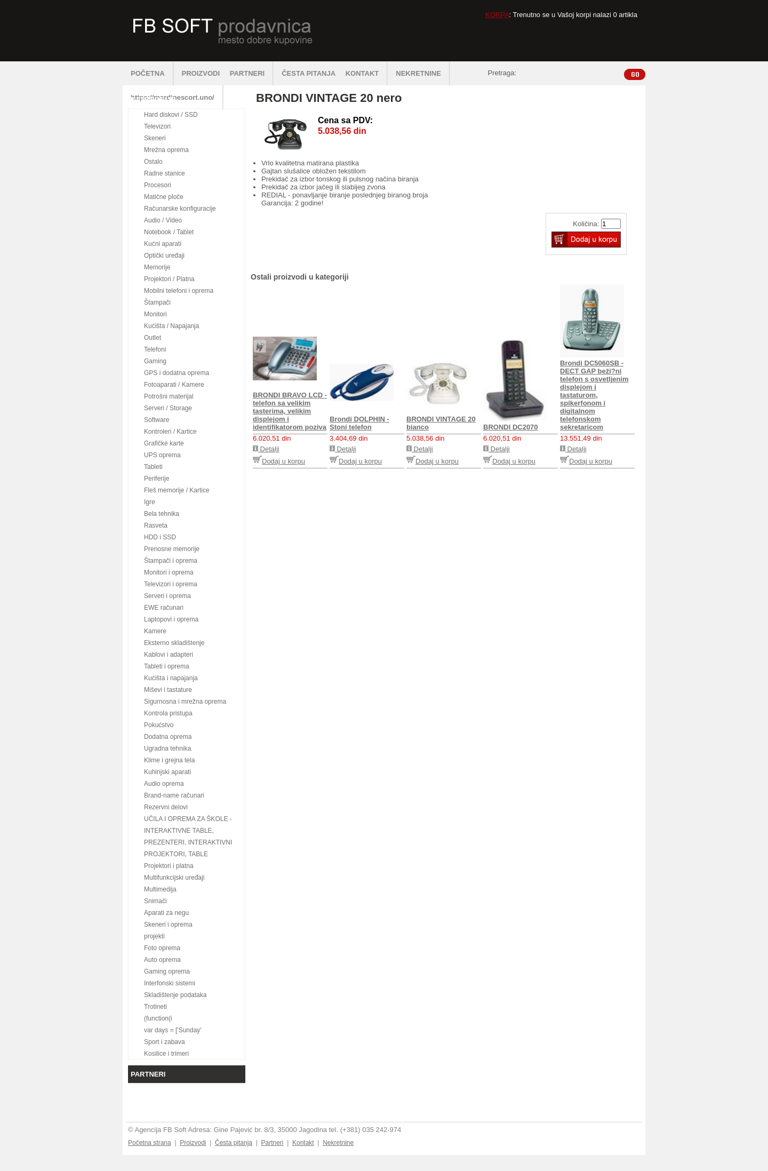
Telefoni (155, 349)
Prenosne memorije (171, 549)
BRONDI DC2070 (510, 427)
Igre (149, 502)
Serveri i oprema (167, 596)
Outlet (152, 337)
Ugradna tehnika (167, 748)
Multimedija (160, 889)
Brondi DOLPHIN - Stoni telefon (359, 423)
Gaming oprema (167, 971)
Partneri (272, 1142)
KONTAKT (367, 73)
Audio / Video (163, 220)
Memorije (157, 267)
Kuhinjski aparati (167, 772)
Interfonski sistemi (169, 983)
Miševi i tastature (168, 690)
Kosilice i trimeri (166, 1053)
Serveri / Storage (168, 408)
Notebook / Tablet (169, 232)
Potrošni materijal (169, 396)
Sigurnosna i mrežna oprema (185, 701)
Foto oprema (162, 948)
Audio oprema (164, 783)
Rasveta (155, 525)
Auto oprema (162, 959)
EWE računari (163, 607)
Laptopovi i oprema (171, 619)
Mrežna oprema (166, 150)
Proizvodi (193, 1142)
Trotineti (155, 1006)
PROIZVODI (201, 73)
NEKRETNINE (423, 73)
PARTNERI (252, 73)
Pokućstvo (158, 725)
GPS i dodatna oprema (176, 373)
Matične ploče (163, 197)
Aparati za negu (166, 913)
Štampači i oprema (170, 560)
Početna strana (149, 1142)
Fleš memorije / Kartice (177, 490)
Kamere (155, 631)
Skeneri (155, 138)
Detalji (266, 449)
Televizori (157, 126)
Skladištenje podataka (175, 995)
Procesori (157, 185)
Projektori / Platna (169, 279)
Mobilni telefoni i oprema (178, 290)
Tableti (153, 467)
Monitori (155, 314)
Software (156, 420)
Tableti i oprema (166, 666)
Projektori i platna (169, 866)
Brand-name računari (174, 795)
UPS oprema (162, 455)
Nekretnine (338, 1142)
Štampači (157, 302)
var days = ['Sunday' (173, 1030)
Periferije (156, 478)
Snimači (155, 901)
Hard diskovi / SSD (171, 114)
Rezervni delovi (166, 807)
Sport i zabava (164, 1042)
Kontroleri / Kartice (170, 431)
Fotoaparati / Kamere (174, 384)
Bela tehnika (161, 513)
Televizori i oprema (170, 584)
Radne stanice (164, 173)
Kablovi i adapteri (168, 654)
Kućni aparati (162, 244)
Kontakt (303, 1142)
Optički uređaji (164, 255)
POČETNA (152, 73)
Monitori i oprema (169, 572)
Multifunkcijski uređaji (174, 877)
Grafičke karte (164, 443)
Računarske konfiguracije (180, 208)
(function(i (158, 1018)
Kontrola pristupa (168, 713)
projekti (154, 936)
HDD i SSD (160, 537)
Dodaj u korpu (279, 461)
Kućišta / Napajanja (171, 326)
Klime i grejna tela (169, 760)
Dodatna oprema (167, 736)
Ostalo (153, 161)
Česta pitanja (233, 1142)
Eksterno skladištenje (174, 643)
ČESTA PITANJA (308, 73)
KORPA (497, 15)
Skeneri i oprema (168, 924)
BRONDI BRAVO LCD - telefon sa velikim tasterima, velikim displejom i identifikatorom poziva (290, 411)
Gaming (155, 361)
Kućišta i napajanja (171, 678)
